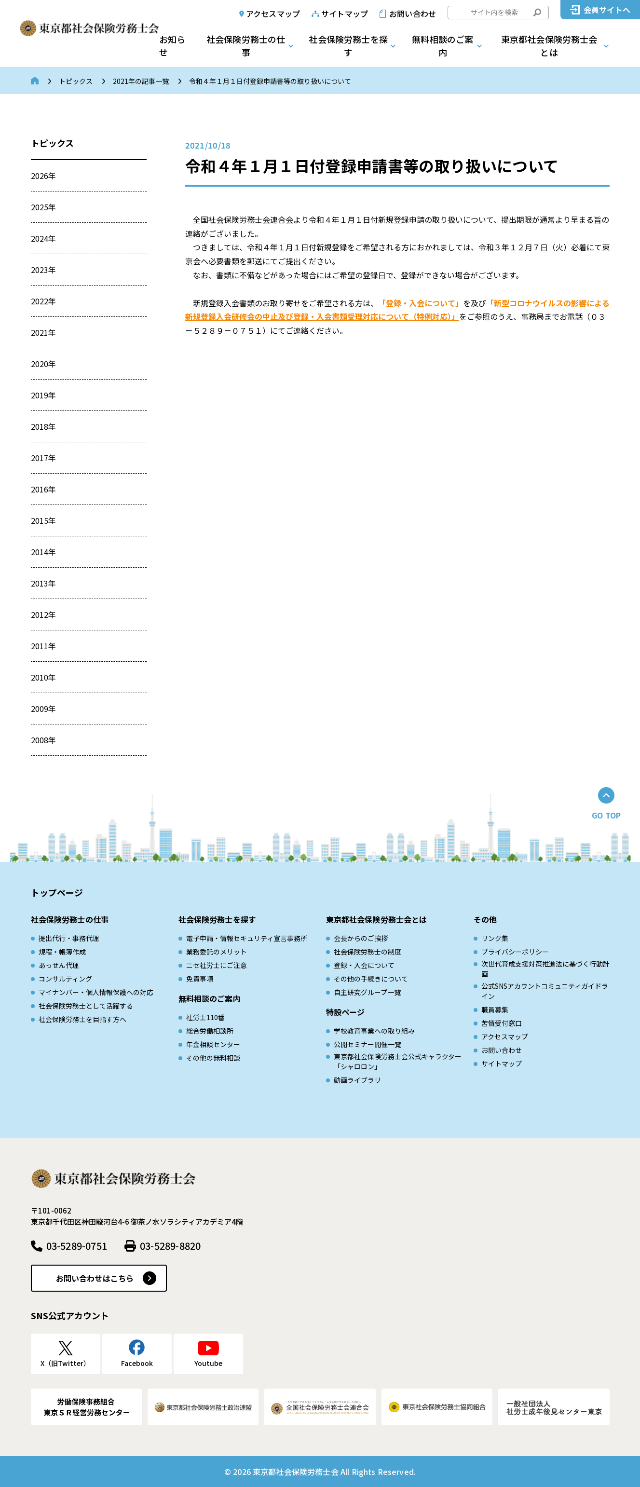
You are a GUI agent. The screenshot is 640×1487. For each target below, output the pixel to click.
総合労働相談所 (209, 1031)
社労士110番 (205, 1017)
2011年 (43, 646)
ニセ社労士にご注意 (216, 965)
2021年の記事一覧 (141, 81)
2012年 (43, 614)
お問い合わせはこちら (95, 1278)
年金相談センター (213, 1044)
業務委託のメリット (216, 951)
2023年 (43, 269)
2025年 (43, 207)
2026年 (43, 175)
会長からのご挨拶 (361, 938)
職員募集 (494, 1009)
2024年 (43, 238)
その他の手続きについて (371, 978)
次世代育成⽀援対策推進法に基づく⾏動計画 (545, 969)
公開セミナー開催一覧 (367, 1044)
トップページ (57, 892)
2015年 (43, 520)
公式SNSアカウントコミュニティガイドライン (544, 991)
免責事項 (199, 978)
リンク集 (494, 938)
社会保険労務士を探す (348, 45)
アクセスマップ (273, 13)
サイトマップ (344, 13)
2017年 (43, 458)
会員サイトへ (607, 9)
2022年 (43, 301)
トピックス (76, 81)
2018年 (43, 426)
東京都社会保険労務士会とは (549, 45)
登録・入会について (364, 965)
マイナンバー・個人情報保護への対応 (96, 992)
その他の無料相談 (213, 1058)
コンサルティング (65, 978)
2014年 (43, 552)
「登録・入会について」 (420, 303)
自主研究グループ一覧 (367, 992)
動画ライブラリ (357, 1080)
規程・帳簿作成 (62, 951)
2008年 (43, 740)
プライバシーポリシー (515, 951)
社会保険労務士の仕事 (245, 45)
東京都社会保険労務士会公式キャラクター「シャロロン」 (398, 1061)
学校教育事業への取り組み (374, 1031)
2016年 (43, 489)
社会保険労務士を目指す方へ (82, 1019)
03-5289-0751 (76, 1246)
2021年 (43, 332)
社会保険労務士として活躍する (86, 1005)
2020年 (43, 363)
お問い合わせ (412, 13)
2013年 (43, 583)
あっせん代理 (59, 965)
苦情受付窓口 (501, 1023)
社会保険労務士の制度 (367, 951)
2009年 (43, 708)
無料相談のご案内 (442, 45)
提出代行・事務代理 (69, 938)
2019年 (43, 395)
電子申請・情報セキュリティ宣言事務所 (246, 938)
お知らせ (172, 45)
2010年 (43, 677)
